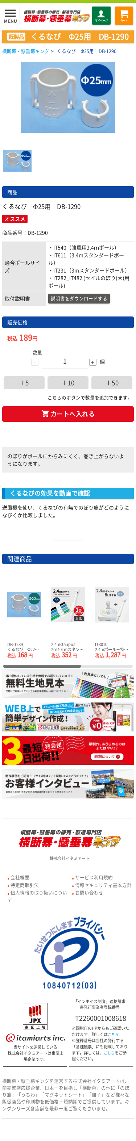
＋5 (24, 382)
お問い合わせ (89, 892)
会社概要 (20, 877)
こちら (113, 1034)
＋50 (112, 382)
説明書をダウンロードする (79, 298)
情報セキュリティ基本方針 (103, 884)
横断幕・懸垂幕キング (25, 50)
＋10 (68, 382)
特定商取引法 (25, 884)
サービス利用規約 (94, 877)
